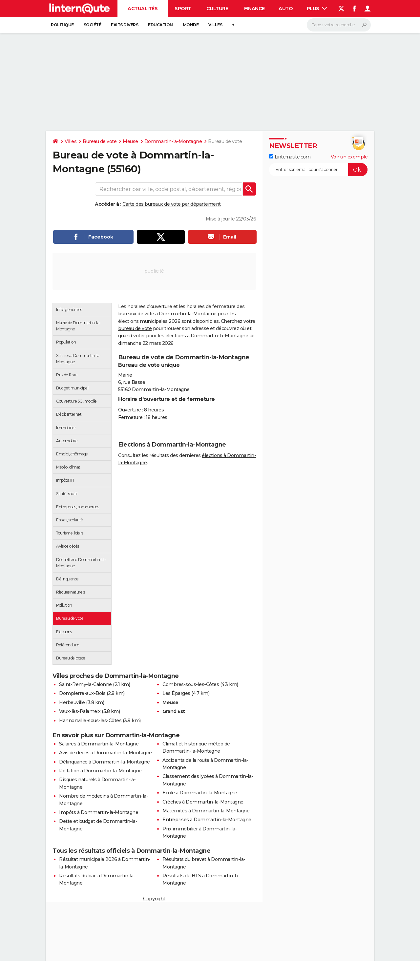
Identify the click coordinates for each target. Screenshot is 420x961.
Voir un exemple (349, 157)
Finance (254, 8)
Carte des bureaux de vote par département (171, 204)
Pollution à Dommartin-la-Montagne (100, 771)
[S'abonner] (318, 169)
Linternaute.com (289, 157)
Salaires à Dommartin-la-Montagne (98, 744)
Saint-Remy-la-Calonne (85, 684)
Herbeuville (72, 702)
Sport (183, 8)
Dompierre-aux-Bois (82, 693)
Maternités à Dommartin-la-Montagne (205, 811)
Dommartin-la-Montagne (173, 141)
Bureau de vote (99, 141)
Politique (62, 24)
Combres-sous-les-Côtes (190, 684)
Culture (217, 8)
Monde (191, 24)
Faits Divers (124, 24)
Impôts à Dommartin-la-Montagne (98, 812)
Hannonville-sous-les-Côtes (90, 720)
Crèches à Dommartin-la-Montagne (202, 802)
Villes (215, 24)
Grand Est (173, 711)
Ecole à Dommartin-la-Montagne (199, 793)
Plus (317, 8)
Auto (286, 8)
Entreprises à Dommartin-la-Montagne (206, 820)
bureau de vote (135, 328)
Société (92, 24)
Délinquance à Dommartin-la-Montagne (104, 762)
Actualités (143, 8)
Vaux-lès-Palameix (80, 711)
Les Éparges (176, 693)
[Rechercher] (339, 24)
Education (160, 24)
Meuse (130, 141)
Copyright (154, 899)
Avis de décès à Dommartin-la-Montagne (105, 753)
